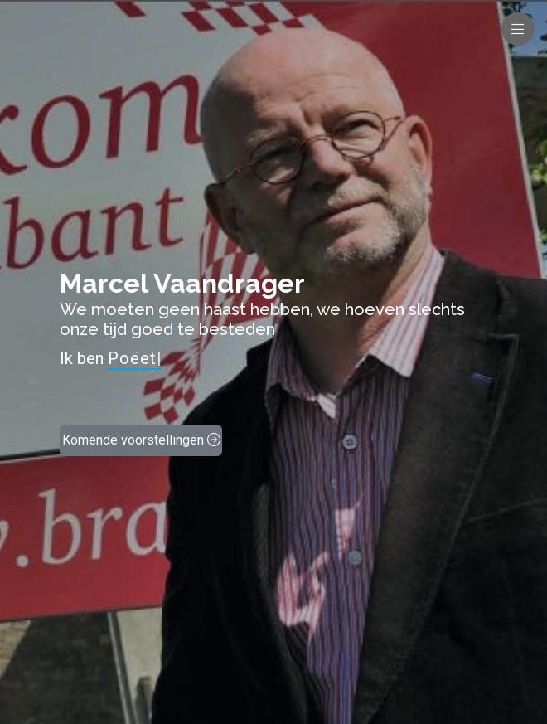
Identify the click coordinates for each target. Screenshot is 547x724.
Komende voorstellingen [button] (141, 440)
